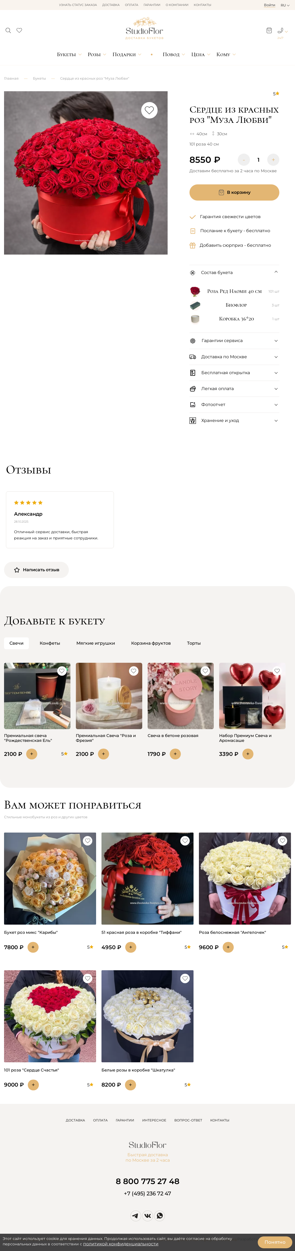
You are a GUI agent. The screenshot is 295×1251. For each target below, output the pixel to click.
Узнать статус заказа (78, 5)
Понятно (275, 1242)
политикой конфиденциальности (120, 1243)
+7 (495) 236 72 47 (147, 1193)
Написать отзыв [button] (36, 570)
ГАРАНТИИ (125, 1120)
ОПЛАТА (100, 1120)
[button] (8, 28)
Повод (171, 54)
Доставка (111, 5)
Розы (94, 54)
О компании (177, 5)
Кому (223, 54)
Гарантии (152, 5)
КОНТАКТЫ (219, 1120)
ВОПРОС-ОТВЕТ (188, 1120)
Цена (198, 54)
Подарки (124, 54)
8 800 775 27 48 (147, 1181)
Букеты (66, 54)
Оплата (131, 5)
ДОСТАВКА (75, 1120)
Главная (11, 78)
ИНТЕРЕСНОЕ (154, 1120)
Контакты (202, 5)
